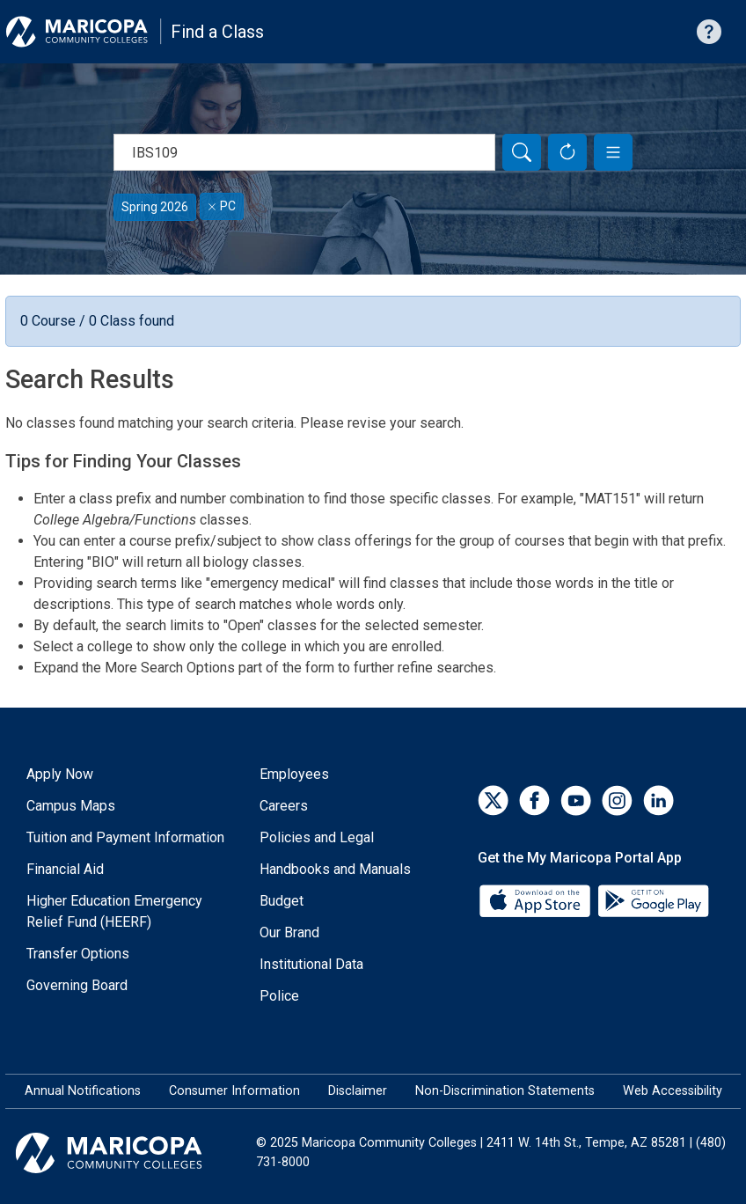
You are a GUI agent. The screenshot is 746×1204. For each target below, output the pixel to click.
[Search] (521, 152)
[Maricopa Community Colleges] (130, 1153)
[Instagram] (617, 800)
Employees (294, 774)
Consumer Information (234, 1090)
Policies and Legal (317, 837)
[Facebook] (534, 800)
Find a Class (217, 31)
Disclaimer (357, 1090)
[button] (613, 152)
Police (279, 995)
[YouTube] (575, 800)
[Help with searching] (709, 32)
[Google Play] (653, 900)
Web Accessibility (672, 1090)
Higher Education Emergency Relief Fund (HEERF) (114, 911)
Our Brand (289, 932)
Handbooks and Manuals (335, 869)
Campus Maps (70, 805)
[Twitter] (493, 800)
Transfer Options (77, 953)
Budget (282, 900)
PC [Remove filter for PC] (222, 206)
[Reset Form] (567, 152)
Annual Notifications (83, 1090)
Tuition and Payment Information (125, 837)
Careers (284, 805)
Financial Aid (65, 869)
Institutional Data (311, 964)
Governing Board (77, 985)
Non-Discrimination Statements (505, 1090)
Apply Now (59, 774)
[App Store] (537, 900)
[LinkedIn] (658, 800)
